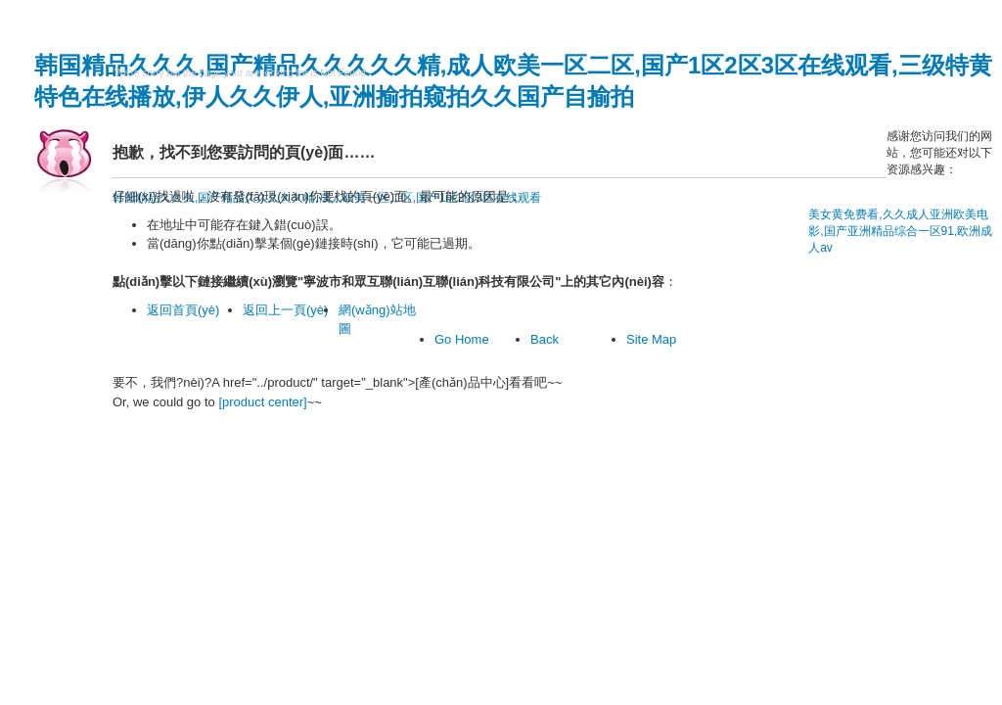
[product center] (262, 402)
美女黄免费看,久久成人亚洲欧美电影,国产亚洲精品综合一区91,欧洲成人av (900, 231)
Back (544, 339)
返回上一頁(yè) (285, 310)
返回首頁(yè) (183, 310)
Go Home (461, 339)
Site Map (651, 339)
